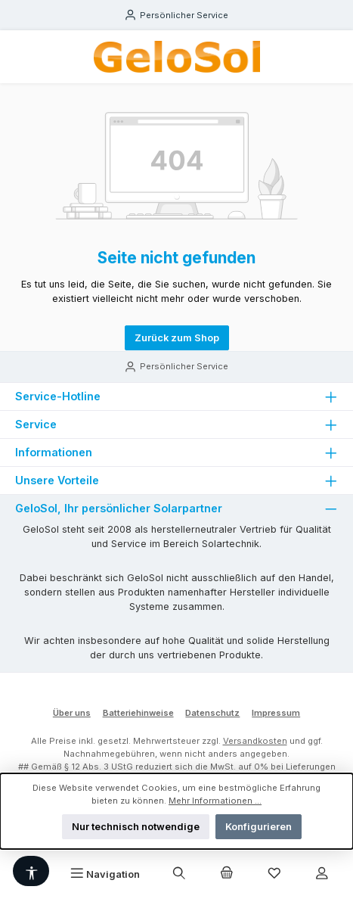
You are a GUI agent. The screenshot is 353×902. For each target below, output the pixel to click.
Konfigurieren (258, 826)
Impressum (276, 713)
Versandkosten (255, 741)
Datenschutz (212, 713)
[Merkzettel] (274, 874)
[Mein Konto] (321, 874)
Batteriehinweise (138, 713)
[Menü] (105, 874)
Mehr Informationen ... (215, 800)
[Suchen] (179, 874)
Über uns (72, 713)
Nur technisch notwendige (136, 826)
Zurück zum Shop (177, 338)
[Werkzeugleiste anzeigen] (31, 871)
